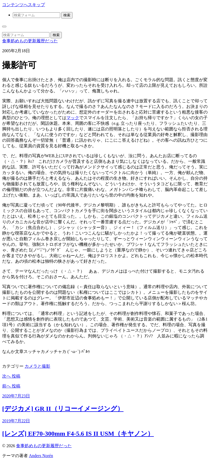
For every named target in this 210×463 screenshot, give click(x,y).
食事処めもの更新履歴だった (30, 41)
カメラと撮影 (37, 366)
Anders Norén (41, 455)
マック (72, 117)
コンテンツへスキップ (23, 4)
